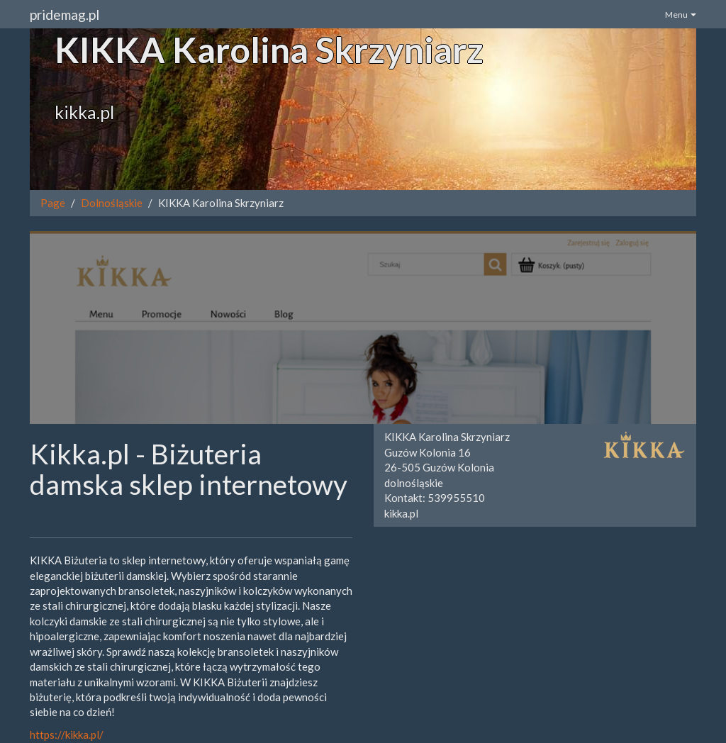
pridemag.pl (64, 14)
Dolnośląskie (112, 202)
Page (52, 202)
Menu (680, 14)
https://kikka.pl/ (67, 734)
